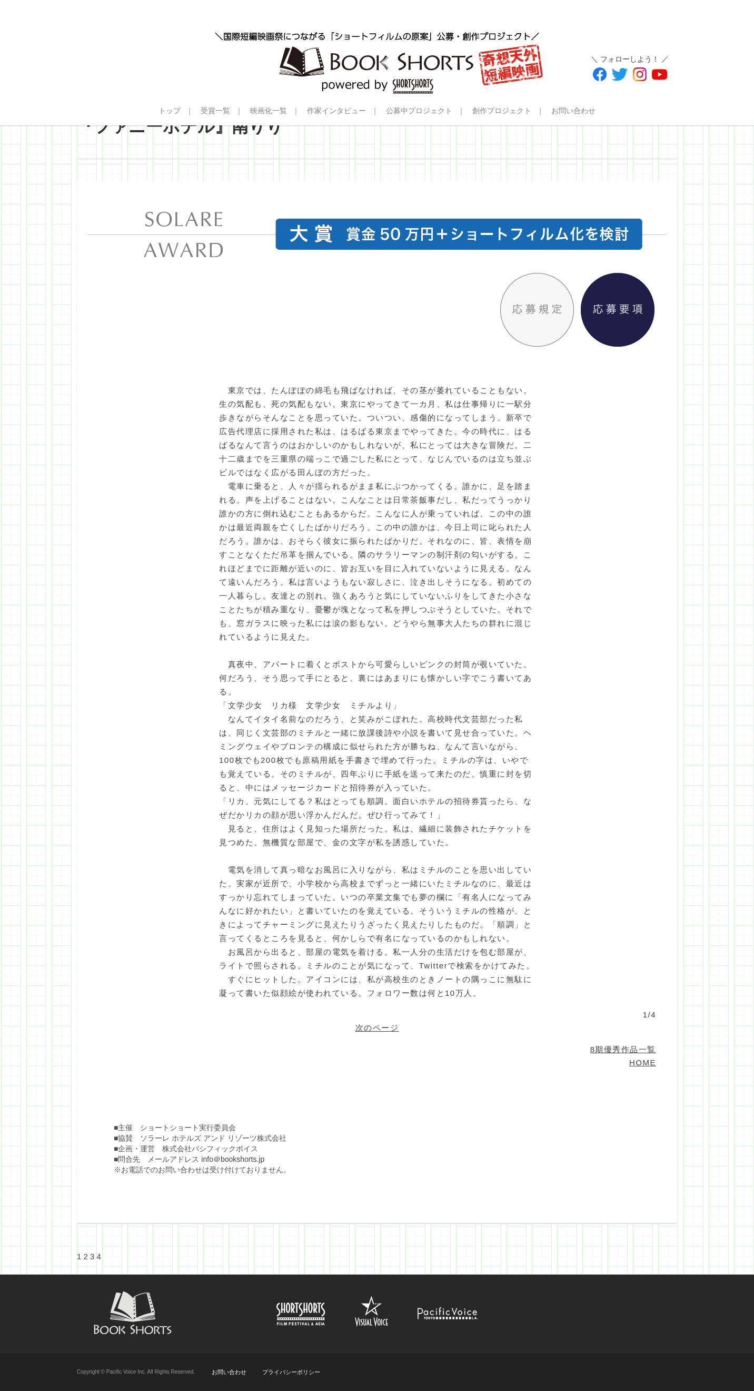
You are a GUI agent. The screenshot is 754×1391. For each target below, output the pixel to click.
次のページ (377, 1027)
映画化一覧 (268, 110)
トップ (169, 110)
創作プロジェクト (501, 110)
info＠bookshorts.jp (232, 1159)
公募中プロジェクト (419, 110)
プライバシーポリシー (291, 1372)
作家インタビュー (336, 110)
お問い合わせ (573, 110)
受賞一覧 (215, 110)
